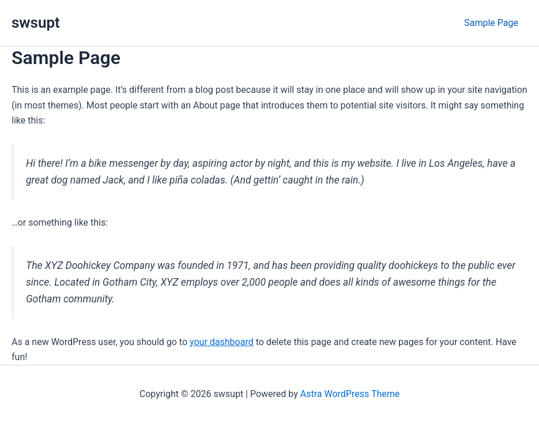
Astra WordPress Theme (349, 393)
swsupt (36, 22)
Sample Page (491, 22)
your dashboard (222, 341)
